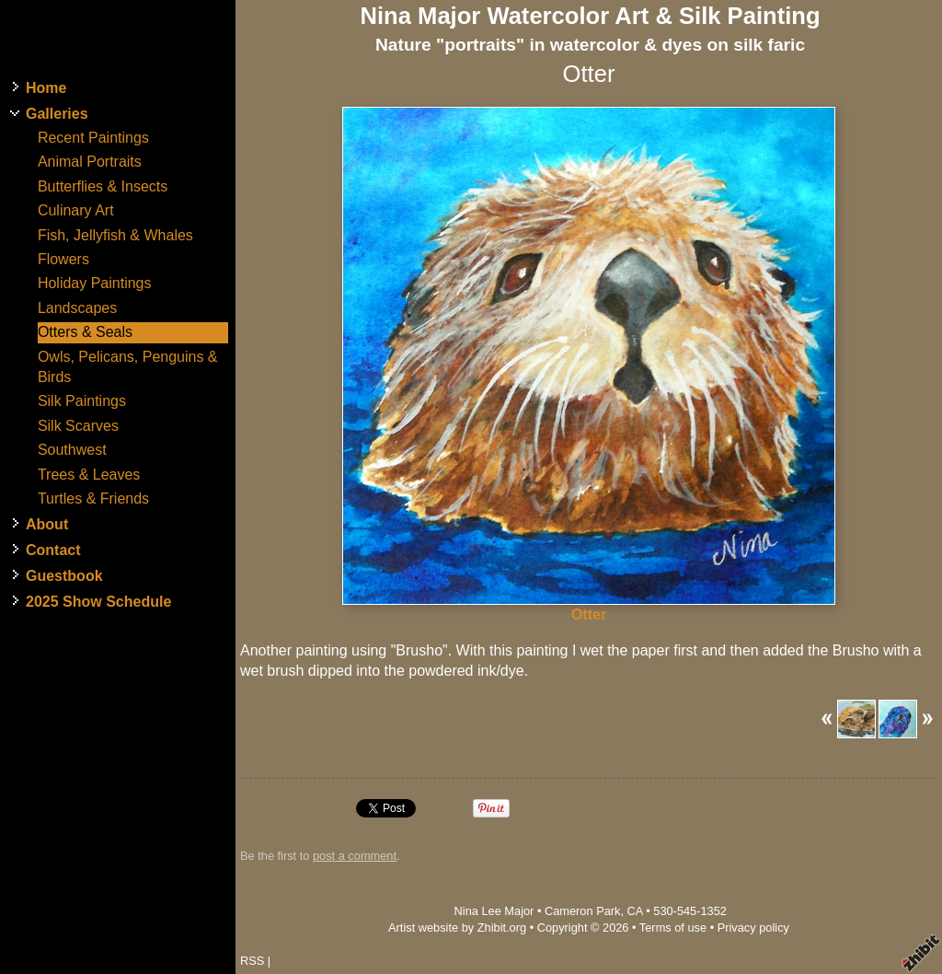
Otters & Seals (85, 332)
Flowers (63, 259)
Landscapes (77, 308)
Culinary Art (76, 210)
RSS (252, 961)
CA (635, 911)
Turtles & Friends (93, 498)
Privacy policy (753, 927)
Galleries (57, 114)
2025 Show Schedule (98, 601)
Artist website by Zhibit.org (457, 927)
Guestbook (64, 576)
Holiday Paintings (95, 283)
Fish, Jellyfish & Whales (115, 235)
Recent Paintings (93, 137)
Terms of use (672, 927)
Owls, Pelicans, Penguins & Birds (128, 367)
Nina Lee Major (494, 911)
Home (46, 88)
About (47, 524)
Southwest (72, 450)
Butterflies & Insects (102, 186)
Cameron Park (583, 911)
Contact (53, 550)
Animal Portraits (90, 161)
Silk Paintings (82, 401)
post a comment (354, 856)
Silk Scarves (78, 426)
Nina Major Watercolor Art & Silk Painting (590, 16)
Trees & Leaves (89, 474)
